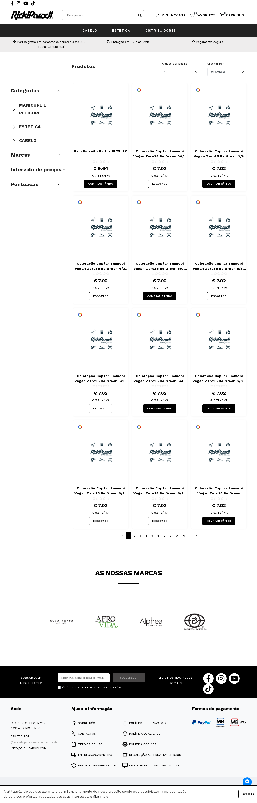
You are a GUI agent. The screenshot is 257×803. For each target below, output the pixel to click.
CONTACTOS (83, 733)
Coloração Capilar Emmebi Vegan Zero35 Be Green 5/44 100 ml (159, 379)
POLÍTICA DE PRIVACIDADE (145, 723)
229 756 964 (20, 736)
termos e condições (109, 687)
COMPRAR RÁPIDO (100, 183)
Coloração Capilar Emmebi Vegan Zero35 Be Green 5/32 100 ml (219, 266)
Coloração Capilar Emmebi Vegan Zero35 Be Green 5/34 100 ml (100, 379)
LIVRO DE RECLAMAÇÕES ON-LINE (151, 765)
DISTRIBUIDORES (160, 30)
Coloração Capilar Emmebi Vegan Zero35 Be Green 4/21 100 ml (101, 266)
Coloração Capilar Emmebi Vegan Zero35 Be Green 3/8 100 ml (219, 154)
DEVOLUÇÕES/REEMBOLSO (94, 765)
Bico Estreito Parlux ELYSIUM (101, 151)
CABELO (89, 30)
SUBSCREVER (129, 677)
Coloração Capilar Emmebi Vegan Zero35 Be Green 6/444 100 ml (219, 491)
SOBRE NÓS (83, 723)
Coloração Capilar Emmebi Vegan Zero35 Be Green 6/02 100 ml (218, 379)
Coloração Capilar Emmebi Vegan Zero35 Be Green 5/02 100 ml (159, 266)
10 (183, 535)
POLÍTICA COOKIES (139, 744)
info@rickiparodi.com (28, 748)
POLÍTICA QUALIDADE (141, 733)
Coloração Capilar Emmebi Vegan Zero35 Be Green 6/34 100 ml (159, 491)
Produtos (83, 66)
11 (190, 535)
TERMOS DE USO (87, 744)
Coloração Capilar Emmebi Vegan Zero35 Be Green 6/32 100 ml (100, 491)
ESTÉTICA (121, 30)
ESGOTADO (159, 183)
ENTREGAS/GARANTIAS (91, 754)
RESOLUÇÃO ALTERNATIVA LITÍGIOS (151, 754)
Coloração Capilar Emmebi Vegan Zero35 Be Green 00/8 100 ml (159, 154)
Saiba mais (99, 797)
